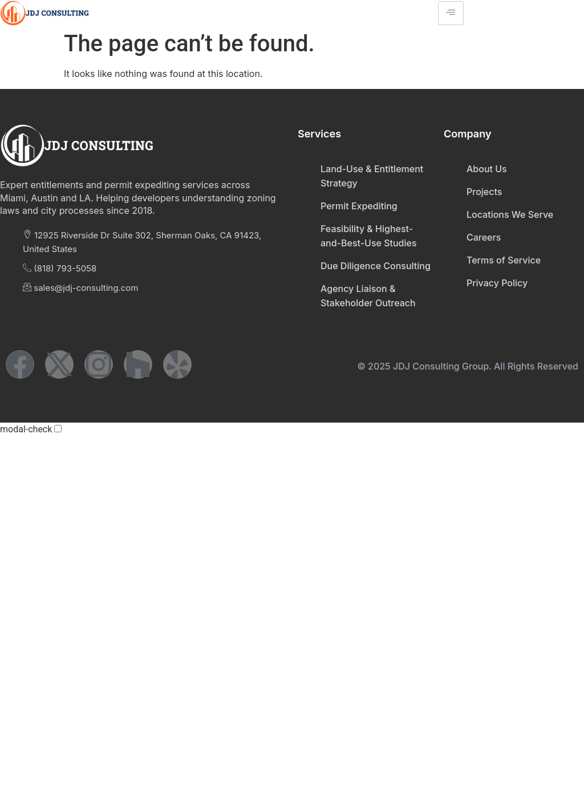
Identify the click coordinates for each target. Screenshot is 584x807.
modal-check (26, 429)
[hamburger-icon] (451, 13)
